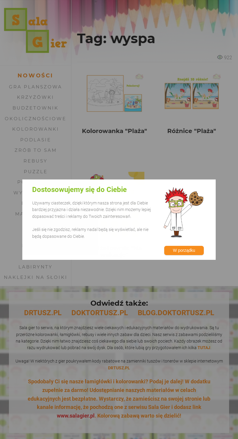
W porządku (184, 250)
